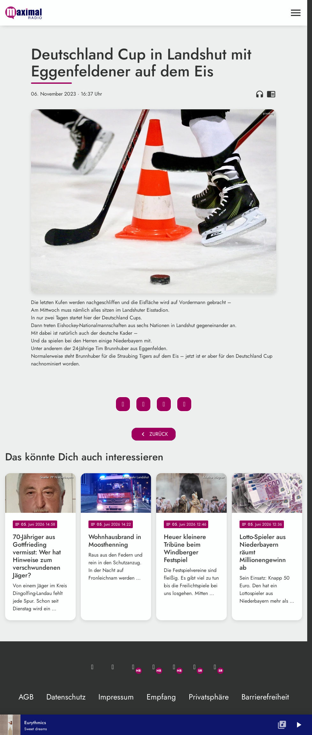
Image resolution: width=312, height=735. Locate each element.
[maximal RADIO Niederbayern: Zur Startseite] (79, 12)
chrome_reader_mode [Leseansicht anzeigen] (271, 94)
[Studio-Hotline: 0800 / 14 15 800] (112, 667)
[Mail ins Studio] (92, 667)
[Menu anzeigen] (295, 12)
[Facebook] (153, 667)
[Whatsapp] (133, 667)
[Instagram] (174, 667)
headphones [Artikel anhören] (259, 94)
